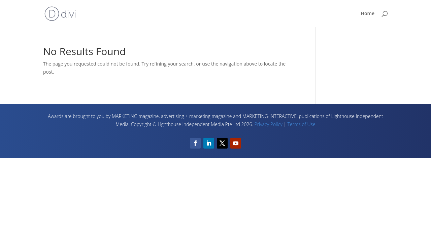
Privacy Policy (268, 124)
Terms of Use (301, 124)
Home (368, 13)
